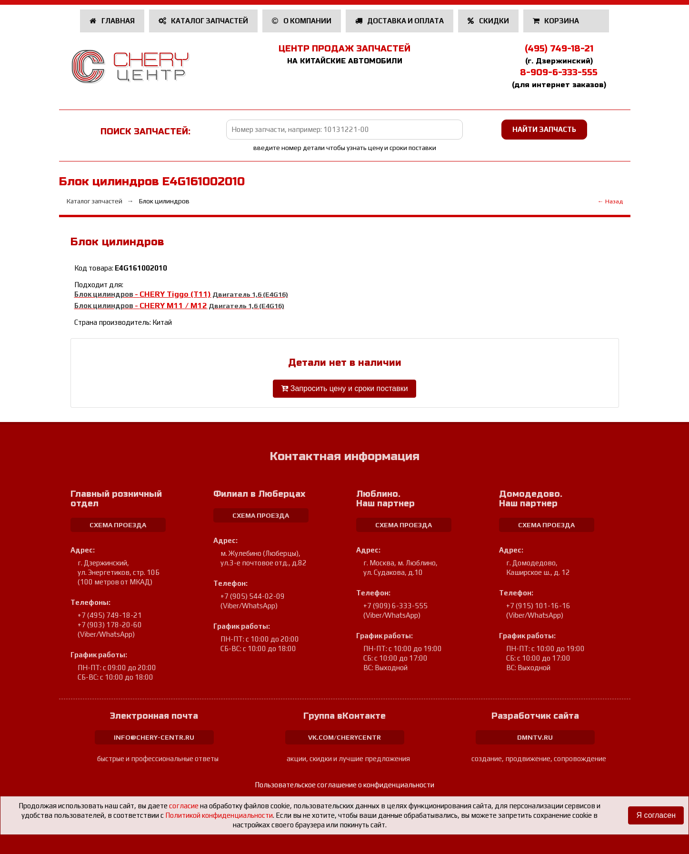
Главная (112, 21)
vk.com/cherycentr (344, 737)
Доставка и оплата (399, 21)
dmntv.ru (535, 737)
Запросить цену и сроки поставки (344, 388)
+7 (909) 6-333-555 (395, 606)
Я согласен (656, 815)
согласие (184, 806)
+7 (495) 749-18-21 (110, 615)
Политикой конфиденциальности (219, 815)
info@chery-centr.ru (154, 737)
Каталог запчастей (204, 21)
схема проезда (118, 525)
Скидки (488, 21)
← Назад (610, 201)
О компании (301, 21)
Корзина (557, 21)
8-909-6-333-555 (559, 72)
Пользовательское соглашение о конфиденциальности (344, 785)
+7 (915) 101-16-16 (538, 606)
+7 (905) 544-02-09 (252, 596)
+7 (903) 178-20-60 (110, 625)
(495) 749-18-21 (559, 48)
